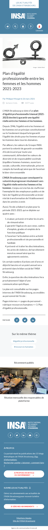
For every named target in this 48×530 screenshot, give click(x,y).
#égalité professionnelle (23, 341)
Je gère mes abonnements (24, 506)
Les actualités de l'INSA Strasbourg (24, 4)
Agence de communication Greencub (24, 528)
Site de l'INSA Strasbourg (24, 521)
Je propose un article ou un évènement (24, 474)
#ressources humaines (23, 346)
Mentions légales (24, 518)
